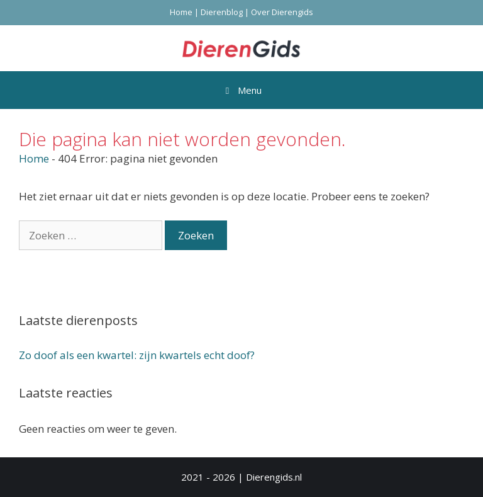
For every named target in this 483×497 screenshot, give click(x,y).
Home (181, 12)
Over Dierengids (282, 12)
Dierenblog (222, 12)
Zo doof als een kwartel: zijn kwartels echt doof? (137, 355)
